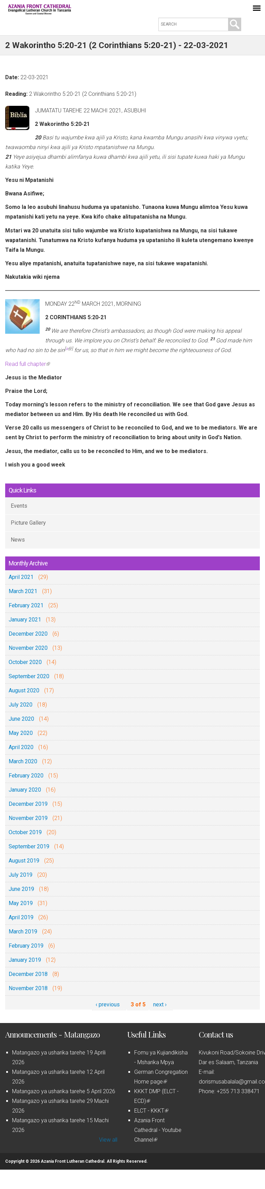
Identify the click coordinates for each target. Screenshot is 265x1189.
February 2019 (26, 945)
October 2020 (25, 662)
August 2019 (24, 860)
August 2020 (24, 690)
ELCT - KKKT (151, 1110)
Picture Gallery (28, 522)
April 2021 (21, 577)
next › (160, 1004)
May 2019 (21, 903)
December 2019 (28, 804)
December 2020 (28, 633)
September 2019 (29, 846)
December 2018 (28, 974)
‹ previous (108, 1004)
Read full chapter (27, 364)
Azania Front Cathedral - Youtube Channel (157, 1130)
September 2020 (29, 676)
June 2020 (21, 719)
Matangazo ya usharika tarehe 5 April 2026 (63, 1091)
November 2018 (28, 988)
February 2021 (26, 605)
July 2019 (20, 875)
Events (19, 506)
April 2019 (21, 917)
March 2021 (23, 591)
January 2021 (25, 619)
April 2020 (21, 747)
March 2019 (23, 931)
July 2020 (20, 704)
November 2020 (28, 648)
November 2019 (28, 818)
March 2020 (23, 761)
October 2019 (25, 832)
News (18, 539)
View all (108, 1139)
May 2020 (21, 733)
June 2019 (21, 889)
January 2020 (25, 789)
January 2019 (25, 960)
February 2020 (26, 775)
